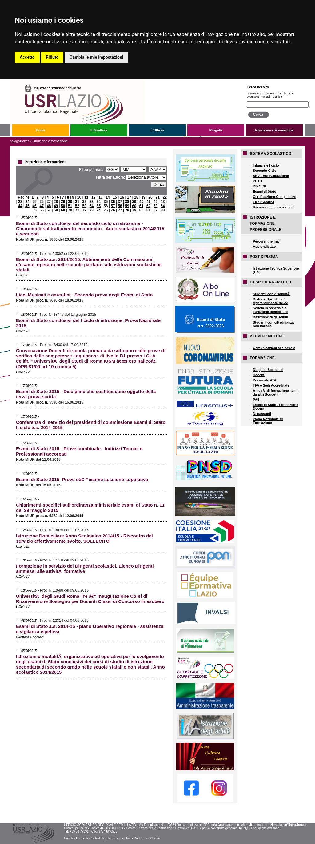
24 (27, 201)
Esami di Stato (264, 191)
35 (106, 201)
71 (77, 210)
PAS (256, 399)
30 (70, 201)
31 (77, 201)
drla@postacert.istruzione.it (231, 824)
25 (34, 201)
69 (63, 210)
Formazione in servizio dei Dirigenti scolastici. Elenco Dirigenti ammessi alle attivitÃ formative (85, 568)
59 (127, 206)
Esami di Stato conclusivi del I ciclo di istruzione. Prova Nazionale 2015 (88, 323)
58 (120, 206)
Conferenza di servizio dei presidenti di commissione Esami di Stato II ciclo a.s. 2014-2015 (90, 425)
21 (157, 197)
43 (163, 201)
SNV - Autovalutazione (271, 176)
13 (100, 197)
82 (156, 210)
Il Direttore (98, 130)
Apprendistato (264, 246)
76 (113, 210)
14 (108, 197)
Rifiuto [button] (52, 57)
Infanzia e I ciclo (266, 165)
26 (42, 201)
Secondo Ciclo (264, 170)
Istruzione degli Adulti (270, 317)
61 (141, 206)
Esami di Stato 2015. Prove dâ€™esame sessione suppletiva (82, 479)
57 (113, 206)
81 (148, 210)
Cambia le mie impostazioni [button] (96, 57)
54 (92, 206)
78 (127, 210)
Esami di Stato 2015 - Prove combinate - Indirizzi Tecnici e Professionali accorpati (79, 451)
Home (40, 130)
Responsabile (121, 838)
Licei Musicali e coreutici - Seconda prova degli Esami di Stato (84, 294)
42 (156, 201)
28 (56, 201)
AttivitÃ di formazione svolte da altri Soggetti (276, 392)
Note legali (102, 838)
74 (99, 210)
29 (63, 201)
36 (113, 201)
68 (56, 210)
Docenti (259, 375)
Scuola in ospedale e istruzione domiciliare (270, 310)
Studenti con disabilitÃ (271, 294)
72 (84, 210)
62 (148, 206)
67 (49, 210)
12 (93, 197)
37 (120, 201)
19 (143, 197)
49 (56, 206)
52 (77, 206)
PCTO (257, 181)
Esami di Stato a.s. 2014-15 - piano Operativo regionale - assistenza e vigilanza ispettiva (89, 629)
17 (129, 197)
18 (136, 197)
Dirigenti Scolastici (268, 370)
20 (150, 197)
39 (134, 201)
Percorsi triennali (267, 241)
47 (42, 206)
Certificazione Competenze (274, 197)
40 (141, 201)
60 (134, 206)
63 (156, 206)
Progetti (215, 130)
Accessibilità (83, 838)
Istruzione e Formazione (274, 130)
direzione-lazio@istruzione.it (285, 824)
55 (99, 206)
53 (84, 206)
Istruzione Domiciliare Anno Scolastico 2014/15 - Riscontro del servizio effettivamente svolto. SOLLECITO (84, 538)
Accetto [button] (27, 57)
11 (86, 197)
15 (115, 197)
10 (79, 197)
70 (70, 210)
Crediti (68, 838)
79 (134, 210)
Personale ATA (264, 380)
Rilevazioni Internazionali (273, 207)
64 (163, 206)
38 (127, 201)
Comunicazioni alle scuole (274, 348)
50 (63, 206)
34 (99, 201)
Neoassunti (262, 414)
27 (49, 201)
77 (120, 210)
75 (106, 210)
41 (148, 201)
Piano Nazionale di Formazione (268, 420)
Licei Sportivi (263, 202)
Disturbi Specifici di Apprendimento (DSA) (270, 301)
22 (165, 197)
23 (20, 201)
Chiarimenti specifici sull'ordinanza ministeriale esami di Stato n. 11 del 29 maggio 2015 (90, 507)
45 (27, 206)
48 (49, 206)
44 (20, 206)
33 (92, 201)
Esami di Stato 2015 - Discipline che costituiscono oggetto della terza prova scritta (86, 394)
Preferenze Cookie (147, 838)
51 (70, 206)
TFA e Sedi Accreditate (271, 385)
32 (84, 201)
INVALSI (259, 186)
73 (92, 210)
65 (34, 210)
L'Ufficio (157, 130)
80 (141, 210)
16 (122, 197)
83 (163, 210)
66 (42, 210)
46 (34, 206)
